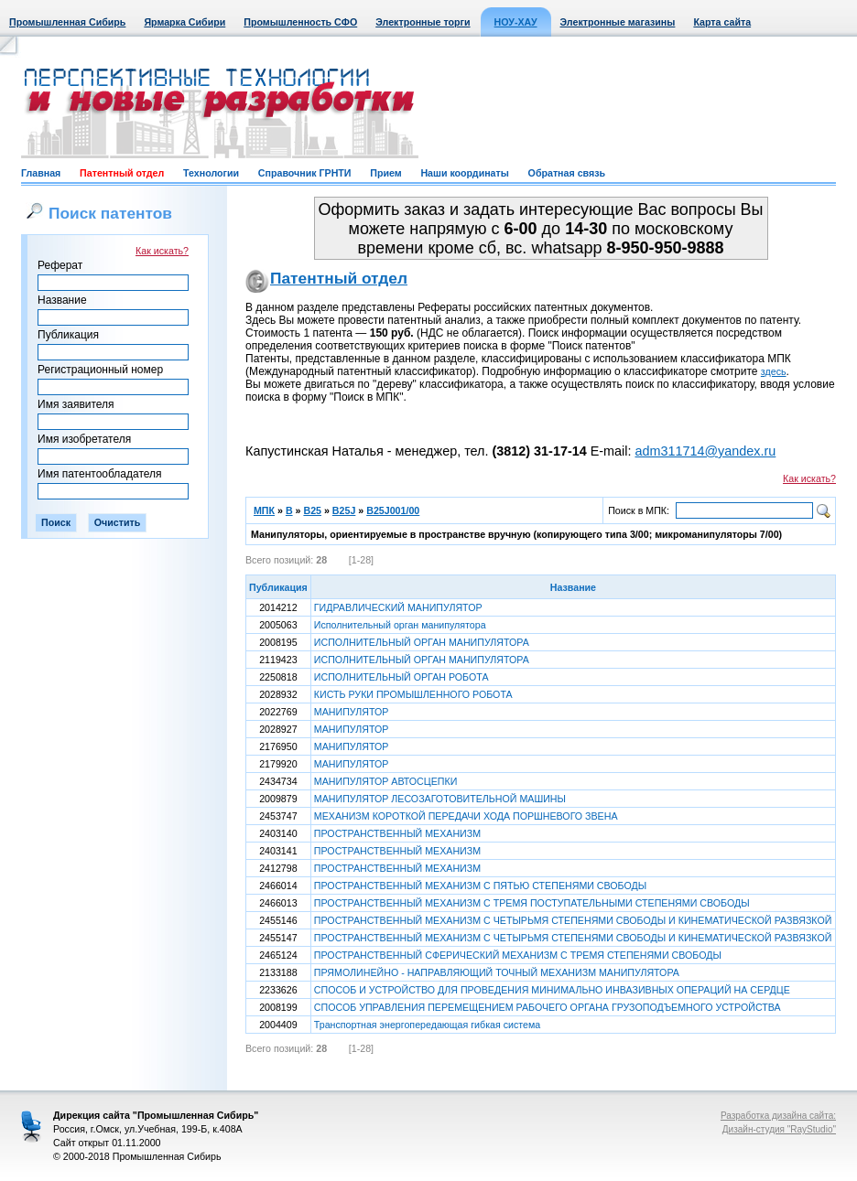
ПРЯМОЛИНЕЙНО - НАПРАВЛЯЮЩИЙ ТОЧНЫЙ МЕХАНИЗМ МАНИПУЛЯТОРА (496, 972)
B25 (312, 510)
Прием (385, 172)
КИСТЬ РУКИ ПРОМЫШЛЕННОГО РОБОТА (413, 694)
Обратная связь (566, 172)
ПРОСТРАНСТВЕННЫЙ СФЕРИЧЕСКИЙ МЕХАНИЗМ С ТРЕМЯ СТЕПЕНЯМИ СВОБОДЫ (517, 955)
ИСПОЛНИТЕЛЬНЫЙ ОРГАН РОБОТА (401, 676)
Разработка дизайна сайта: (778, 1116)
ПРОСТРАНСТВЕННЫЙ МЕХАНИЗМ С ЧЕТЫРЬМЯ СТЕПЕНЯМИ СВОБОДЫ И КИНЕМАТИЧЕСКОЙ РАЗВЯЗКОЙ (573, 920)
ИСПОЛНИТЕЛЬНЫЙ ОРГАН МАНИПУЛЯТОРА (421, 642)
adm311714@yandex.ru (705, 451)
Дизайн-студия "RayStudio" (779, 1129)
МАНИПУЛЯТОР (351, 711)
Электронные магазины (618, 21)
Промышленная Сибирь (67, 21)
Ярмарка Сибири (184, 21)
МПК (264, 510)
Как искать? (162, 250)
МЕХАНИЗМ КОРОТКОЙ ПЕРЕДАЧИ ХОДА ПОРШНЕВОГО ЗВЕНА (466, 816)
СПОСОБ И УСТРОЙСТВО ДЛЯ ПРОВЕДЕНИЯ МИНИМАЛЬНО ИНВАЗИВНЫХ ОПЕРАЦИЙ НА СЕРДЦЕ (552, 989)
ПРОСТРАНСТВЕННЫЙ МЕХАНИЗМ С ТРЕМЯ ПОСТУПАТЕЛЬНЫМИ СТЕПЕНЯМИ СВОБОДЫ (532, 902)
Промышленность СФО (300, 21)
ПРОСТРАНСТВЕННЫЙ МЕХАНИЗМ (397, 833)
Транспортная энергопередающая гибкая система (427, 1024)
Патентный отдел (122, 172)
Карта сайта (722, 21)
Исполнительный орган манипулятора (400, 624)
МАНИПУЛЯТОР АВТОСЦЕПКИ (386, 781)
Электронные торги (422, 21)
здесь (773, 371)
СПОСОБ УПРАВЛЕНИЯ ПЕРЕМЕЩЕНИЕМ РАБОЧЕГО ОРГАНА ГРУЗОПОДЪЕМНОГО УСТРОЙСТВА (547, 1007)
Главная (40, 172)
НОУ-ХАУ (515, 21)
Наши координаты (464, 172)
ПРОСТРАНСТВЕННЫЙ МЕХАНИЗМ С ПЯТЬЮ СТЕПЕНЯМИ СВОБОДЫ (480, 885)
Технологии (211, 172)
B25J (343, 510)
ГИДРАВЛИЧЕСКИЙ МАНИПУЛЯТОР (398, 607)
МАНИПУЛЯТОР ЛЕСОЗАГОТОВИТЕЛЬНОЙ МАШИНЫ (440, 798)
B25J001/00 (392, 510)
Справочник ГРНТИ (305, 172)
